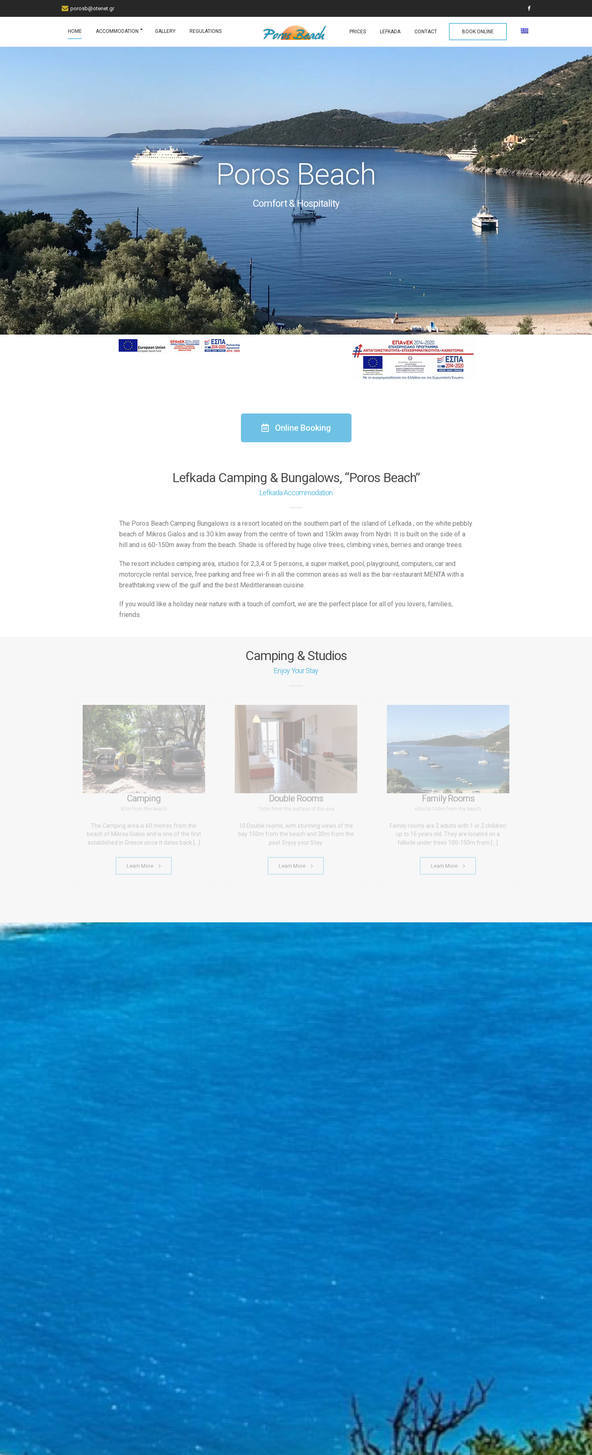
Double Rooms (296, 798)
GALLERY (165, 31)
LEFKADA (390, 32)
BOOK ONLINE (478, 32)
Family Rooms (448, 798)
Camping (144, 798)
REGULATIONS (206, 31)
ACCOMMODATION (117, 31)
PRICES (357, 32)
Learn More (144, 866)
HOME (75, 31)
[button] (296, 427)
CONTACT (425, 32)
